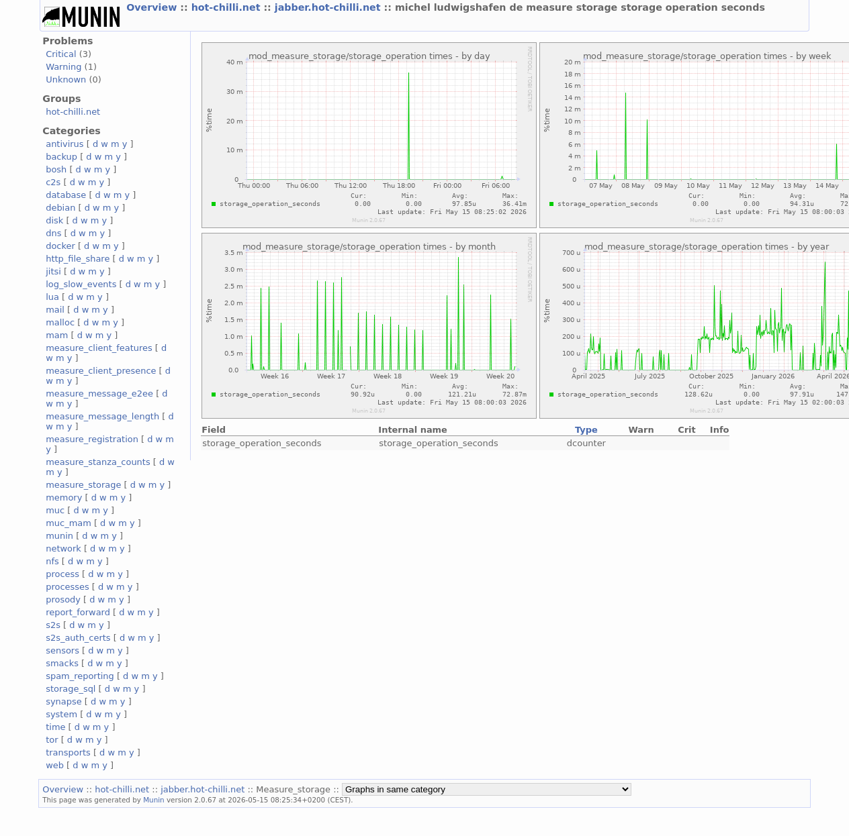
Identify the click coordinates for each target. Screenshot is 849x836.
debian (60, 208)
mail (55, 310)
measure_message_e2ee (99, 393)
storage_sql (70, 689)
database (66, 195)
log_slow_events (81, 284)
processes (67, 587)
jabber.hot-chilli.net (329, 7)
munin (59, 536)
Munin (154, 800)
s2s (53, 625)
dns (53, 233)
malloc (60, 322)
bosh (56, 169)
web (55, 765)
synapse (64, 701)
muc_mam (68, 523)
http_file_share (77, 259)
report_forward (78, 612)
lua (52, 297)
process (62, 574)
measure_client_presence (101, 371)
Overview (153, 7)
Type (586, 430)
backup (61, 157)
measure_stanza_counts (98, 462)
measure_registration (92, 439)
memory (64, 497)
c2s (53, 182)
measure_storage (83, 485)
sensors (62, 650)
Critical (61, 54)
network (63, 548)
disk (54, 220)
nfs (52, 561)
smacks (62, 663)
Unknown (66, 79)
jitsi (53, 271)
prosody (63, 599)
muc (55, 510)
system (61, 714)
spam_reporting (80, 676)
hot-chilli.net (227, 7)
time (55, 727)
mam (57, 335)
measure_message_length (102, 416)
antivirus (64, 144)
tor (52, 740)
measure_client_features (99, 348)
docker (60, 246)
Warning (63, 67)
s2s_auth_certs (78, 638)
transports (68, 752)
